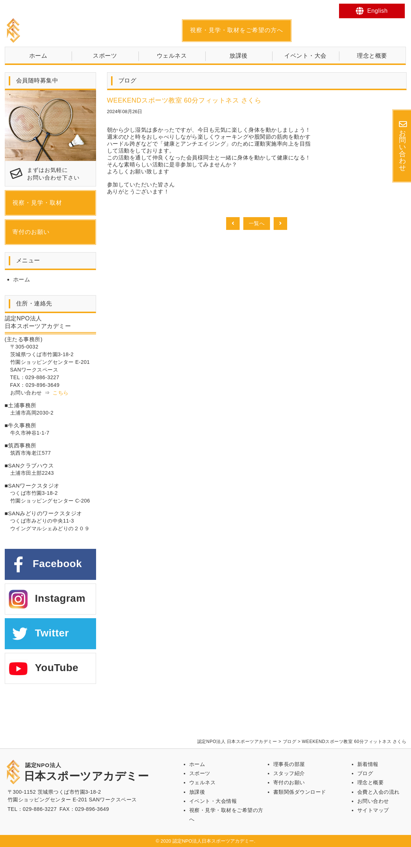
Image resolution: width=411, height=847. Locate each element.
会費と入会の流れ (378, 792)
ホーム (38, 56)
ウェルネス (172, 56)
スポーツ (105, 56)
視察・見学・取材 (37, 203)
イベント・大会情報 (213, 801)
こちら (61, 393)
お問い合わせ (373, 801)
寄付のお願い (31, 232)
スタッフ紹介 (289, 773)
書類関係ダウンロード (299, 792)
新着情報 (367, 764)
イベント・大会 (305, 56)
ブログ (365, 773)
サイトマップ (373, 810)
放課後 (238, 56)
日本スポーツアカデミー (86, 30)
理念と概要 (372, 56)
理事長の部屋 (289, 764)
